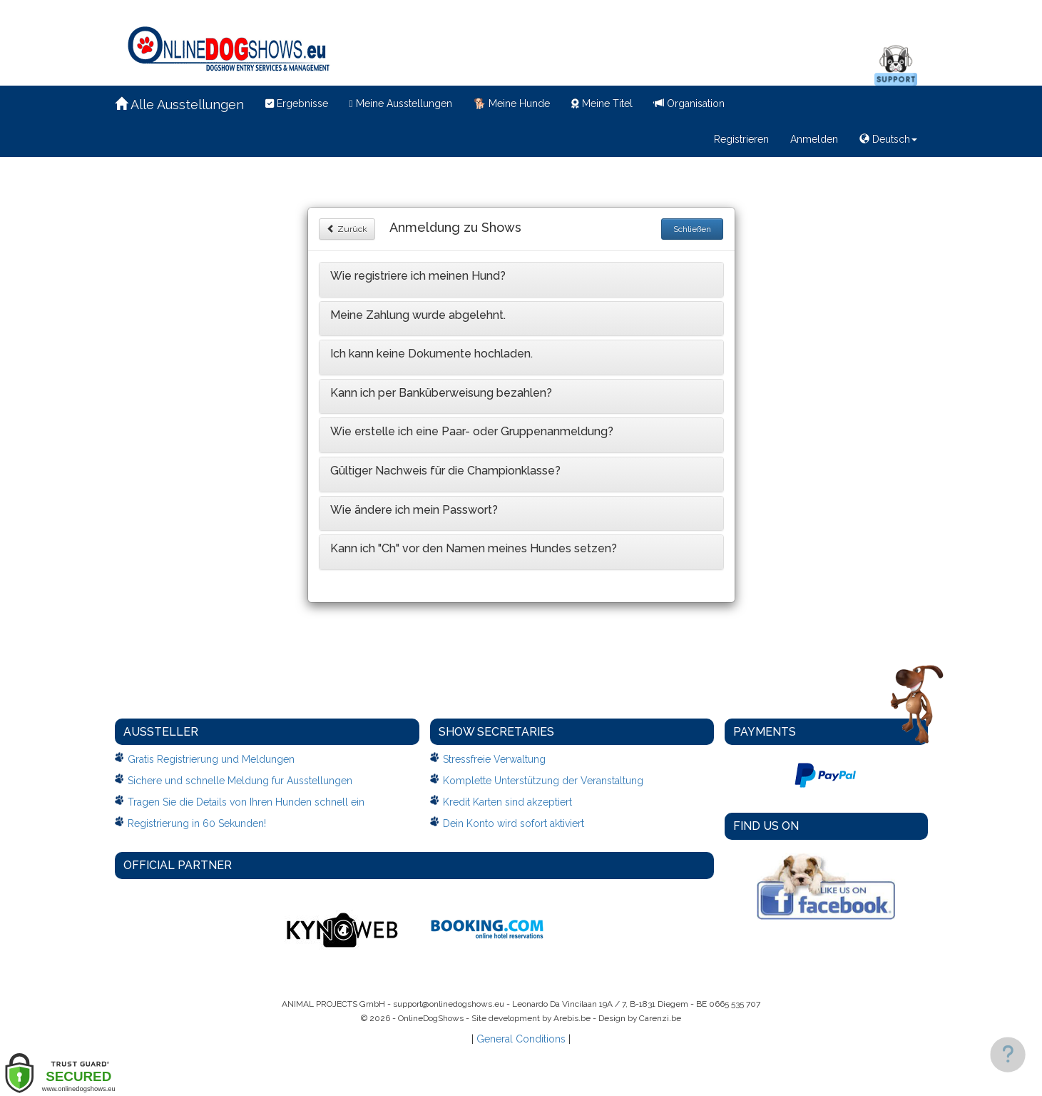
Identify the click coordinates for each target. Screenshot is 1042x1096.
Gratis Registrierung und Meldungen (211, 759)
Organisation (689, 103)
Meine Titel (602, 103)
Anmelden (814, 139)
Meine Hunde (512, 103)
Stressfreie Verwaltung (494, 759)
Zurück (347, 229)
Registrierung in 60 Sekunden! (197, 823)
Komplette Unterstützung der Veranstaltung (543, 780)
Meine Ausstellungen (400, 103)
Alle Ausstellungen (179, 104)
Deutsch (888, 139)
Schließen (692, 229)
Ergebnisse (296, 103)
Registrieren (741, 139)
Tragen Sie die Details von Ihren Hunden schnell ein (246, 802)
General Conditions (521, 1039)
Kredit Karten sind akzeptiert (507, 802)
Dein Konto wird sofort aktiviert (513, 823)
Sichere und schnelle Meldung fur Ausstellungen (240, 780)
